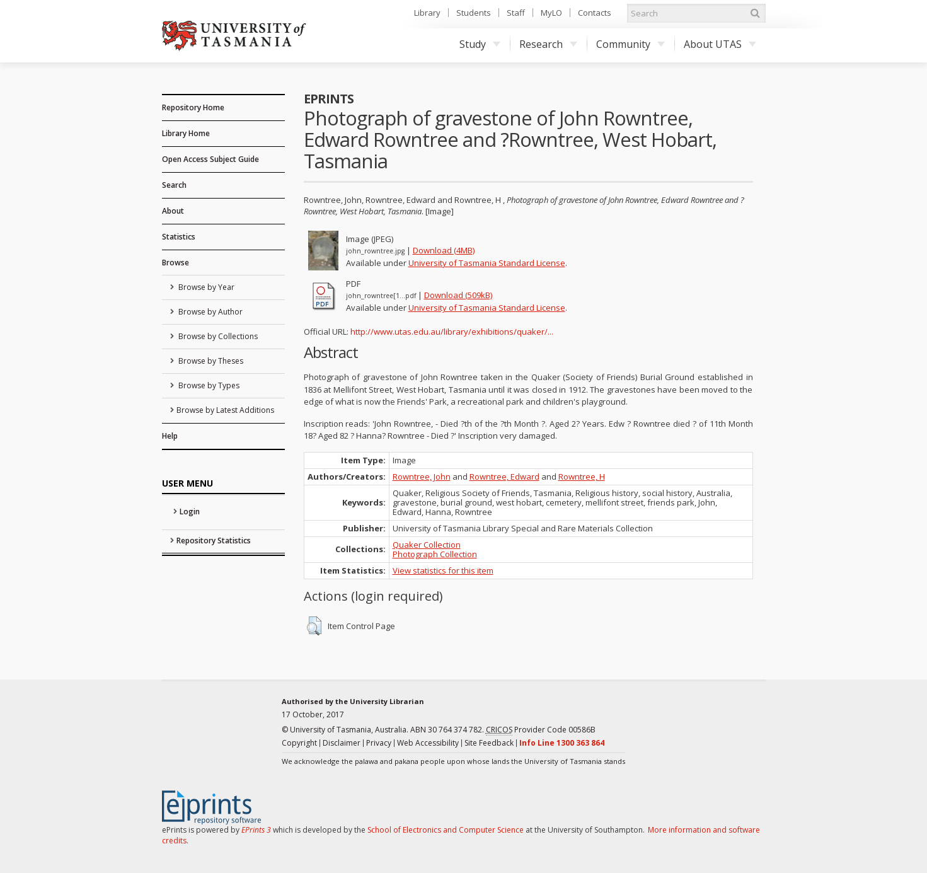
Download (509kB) (458, 295)
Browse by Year (205, 287)
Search (174, 185)
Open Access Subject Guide (210, 159)
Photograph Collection (435, 554)
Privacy (378, 742)
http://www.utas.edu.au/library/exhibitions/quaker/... (451, 331)
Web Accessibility (428, 742)
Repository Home (193, 107)
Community (630, 44)
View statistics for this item (443, 570)
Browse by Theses (209, 361)
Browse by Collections (217, 336)
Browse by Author (209, 311)
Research (548, 44)
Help (170, 436)
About (173, 210)
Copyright (299, 742)
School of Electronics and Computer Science (445, 829)
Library (427, 12)
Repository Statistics (213, 540)
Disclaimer (341, 742)
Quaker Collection (427, 544)
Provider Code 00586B (541, 730)
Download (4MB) (444, 250)
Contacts (594, 12)
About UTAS (720, 44)
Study (479, 44)
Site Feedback (489, 742)
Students (473, 12)
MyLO (551, 12)
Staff (516, 12)
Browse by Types (207, 385)
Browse (175, 262)
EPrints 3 (256, 829)
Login (190, 511)
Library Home (186, 133)
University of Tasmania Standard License (486, 263)
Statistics (178, 236)
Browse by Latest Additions (225, 410)
